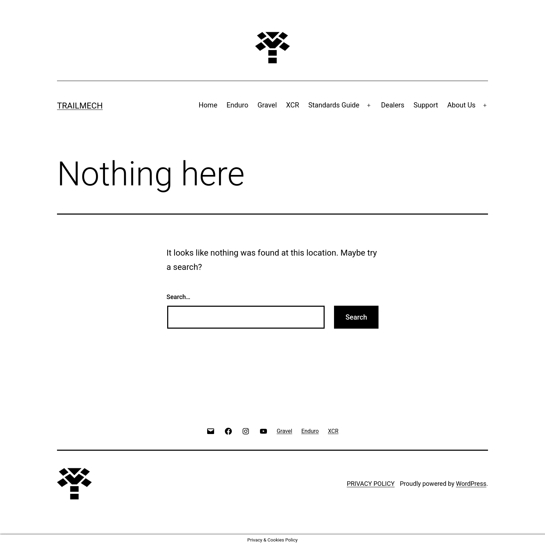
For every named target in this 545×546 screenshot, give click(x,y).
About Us (461, 105)
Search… (178, 296)
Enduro (238, 105)
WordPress (471, 483)
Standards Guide (333, 105)
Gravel (267, 105)
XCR (292, 105)
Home (207, 105)
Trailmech (80, 106)
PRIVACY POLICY (371, 483)
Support (426, 105)
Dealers (392, 105)
